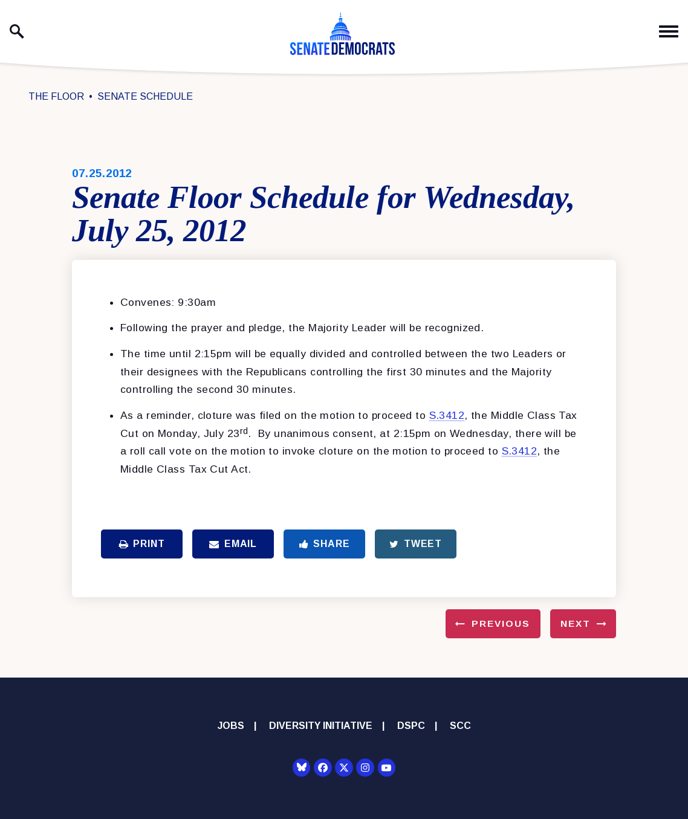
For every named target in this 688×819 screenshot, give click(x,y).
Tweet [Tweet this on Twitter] (415, 544)
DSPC (411, 725)
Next (575, 623)
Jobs (231, 725)
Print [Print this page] (142, 544)
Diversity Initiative (320, 725)
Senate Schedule (145, 96)
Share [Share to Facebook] (324, 544)
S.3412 (447, 415)
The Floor (56, 96)
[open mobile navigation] (668, 31)
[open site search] (17, 31)
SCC (460, 725)
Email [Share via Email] (233, 544)
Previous (501, 623)
